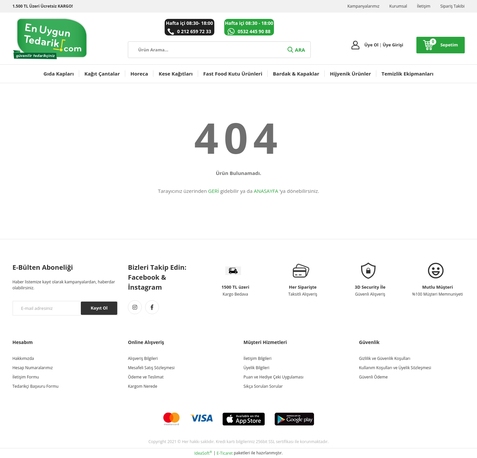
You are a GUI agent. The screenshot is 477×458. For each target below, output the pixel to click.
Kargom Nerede (142, 386)
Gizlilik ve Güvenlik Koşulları (384, 358)
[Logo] (51, 38)
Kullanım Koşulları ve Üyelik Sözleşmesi (395, 368)
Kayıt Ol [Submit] (99, 308)
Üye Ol (371, 45)
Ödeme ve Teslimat (145, 377)
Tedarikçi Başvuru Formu (36, 386)
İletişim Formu (26, 377)
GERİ (213, 191)
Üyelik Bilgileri (256, 368)
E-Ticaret (225, 453)
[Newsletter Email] (65, 308)
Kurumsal (398, 6)
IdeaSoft (203, 453)
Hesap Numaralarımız (33, 368)
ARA (296, 49)
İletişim (423, 6)
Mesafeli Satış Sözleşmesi (151, 368)
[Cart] (440, 45)
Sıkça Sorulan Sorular (263, 386)
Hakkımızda (23, 358)
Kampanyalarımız (363, 6)
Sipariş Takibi (452, 6)
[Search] (219, 49)
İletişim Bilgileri (257, 358)
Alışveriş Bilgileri (143, 358)
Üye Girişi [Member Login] (393, 45)
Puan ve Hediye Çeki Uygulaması (273, 377)
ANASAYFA (266, 191)
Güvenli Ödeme (373, 377)
